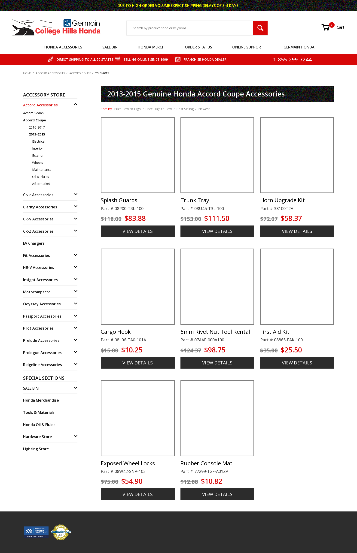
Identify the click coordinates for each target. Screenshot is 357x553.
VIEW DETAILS (137, 231)
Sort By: (107, 109)
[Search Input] (190, 28)
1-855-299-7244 (292, 59)
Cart (333, 27)
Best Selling (185, 109)
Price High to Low (158, 109)
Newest (204, 109)
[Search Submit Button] (260, 28)
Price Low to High (127, 109)
